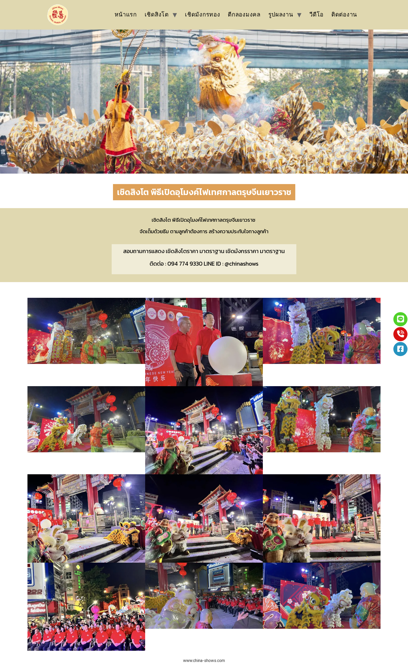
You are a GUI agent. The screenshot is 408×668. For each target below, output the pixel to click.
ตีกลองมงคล (244, 14)
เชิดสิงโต (157, 14)
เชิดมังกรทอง (202, 14)
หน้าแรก (126, 14)
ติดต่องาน (344, 14)
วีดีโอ (316, 14)
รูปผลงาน (280, 14)
